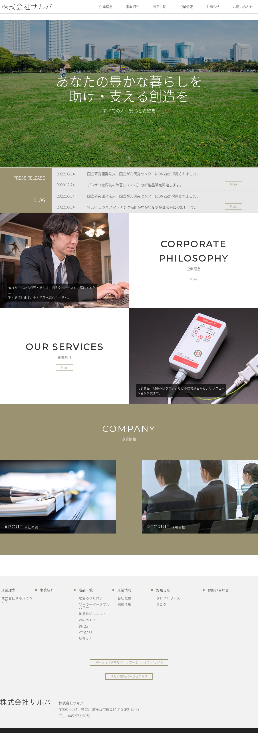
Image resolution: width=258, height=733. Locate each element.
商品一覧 (151, 10)
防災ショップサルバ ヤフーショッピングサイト (129, 662)
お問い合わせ (240, 10)
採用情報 (124, 604)
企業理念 (94, 10)
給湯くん (86, 638)
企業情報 (180, 10)
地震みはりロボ (91, 598)
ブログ (161, 604)
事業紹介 (123, 10)
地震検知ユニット (92, 613)
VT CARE (86, 632)
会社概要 (124, 598)
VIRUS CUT (88, 620)
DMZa (83, 626)
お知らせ (208, 10)
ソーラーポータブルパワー (94, 606)
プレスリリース (168, 598)
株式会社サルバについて (17, 599)
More (233, 184)
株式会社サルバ (25, 10)
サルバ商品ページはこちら (129, 676)
